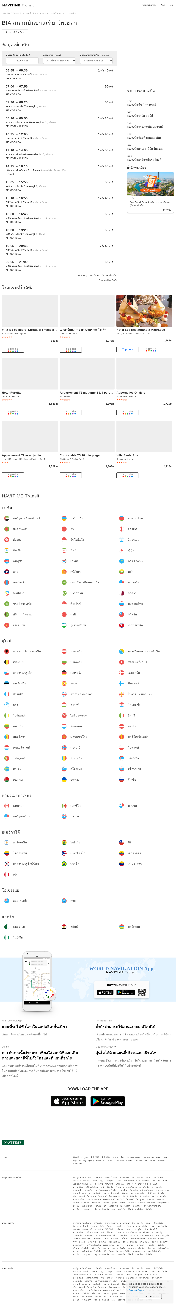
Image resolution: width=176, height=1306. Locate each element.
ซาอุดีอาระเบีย (141, 1184)
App (163, 5)
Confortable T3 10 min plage (80, 455)
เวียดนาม (120, 1187)
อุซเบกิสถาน (131, 1187)
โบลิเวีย (97, 1206)
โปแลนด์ (130, 1200)
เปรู (95, 1209)
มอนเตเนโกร (78, 1200)
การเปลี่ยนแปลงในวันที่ (18, 55)
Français (100, 1160)
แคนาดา (132, 1203)
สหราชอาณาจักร (138, 1193)
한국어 (116, 1157)
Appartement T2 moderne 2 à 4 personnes (89, 392)
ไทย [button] (172, 5)
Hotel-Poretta (11, 392)
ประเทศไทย (78, 1187)
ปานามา (151, 1203)
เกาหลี (118, 1181)
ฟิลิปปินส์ (109, 1184)
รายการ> (105, 55)
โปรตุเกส (140, 1200)
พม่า (154, 1181)
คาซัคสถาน (129, 1181)
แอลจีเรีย (121, 1209)
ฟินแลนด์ (115, 1193)
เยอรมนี (76, 1193)
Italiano (129, 1160)
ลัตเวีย (155, 1196)
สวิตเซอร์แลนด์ (147, 1190)
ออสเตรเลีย (104, 1209)
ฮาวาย (76, 1206)
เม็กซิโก (141, 1203)
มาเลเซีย (99, 1184)
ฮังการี (82, 1196)
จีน (133, 1178)
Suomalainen (142, 1160)
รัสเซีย (123, 1203)
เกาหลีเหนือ (144, 1187)
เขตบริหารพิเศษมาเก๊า (83, 1184)
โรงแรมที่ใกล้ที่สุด (15, 32)
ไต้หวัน (110, 1187)
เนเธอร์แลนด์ (109, 1200)
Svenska (162, 1160)
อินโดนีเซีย (158, 1178)
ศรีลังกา (145, 1181)
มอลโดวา (164, 1196)
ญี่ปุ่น (102, 1181)
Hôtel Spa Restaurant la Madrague (140, 329)
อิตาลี (125, 1196)
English (85, 1157)
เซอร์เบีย (160, 1200)
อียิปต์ (130, 1209)
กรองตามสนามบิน (95, 55)
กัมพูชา (110, 1181)
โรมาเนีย (150, 1200)
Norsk (152, 1160)
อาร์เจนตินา (87, 1206)
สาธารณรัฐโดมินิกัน (152, 1206)
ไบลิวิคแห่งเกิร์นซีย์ (156, 1193)
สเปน (106, 1193)
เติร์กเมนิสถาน (92, 1187)
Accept (150, 1296)
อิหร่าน (94, 1181)
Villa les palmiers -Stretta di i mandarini (30, 329)
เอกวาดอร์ (137, 1206)
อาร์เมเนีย (98, 1178)
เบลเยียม (123, 1190)
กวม (113, 1209)
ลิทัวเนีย (133, 1196)
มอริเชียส (139, 1209)
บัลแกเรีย (134, 1190)
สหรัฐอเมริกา (163, 1203)
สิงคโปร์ (153, 1184)
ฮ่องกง (149, 1178)
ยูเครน (115, 1203)
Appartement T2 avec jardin (21, 455)
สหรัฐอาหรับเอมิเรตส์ (82, 1178)
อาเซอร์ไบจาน (111, 1178)
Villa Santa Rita (127, 455)
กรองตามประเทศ (52, 55)
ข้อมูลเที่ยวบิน (149, 5)
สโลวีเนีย (85, 1203)
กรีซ (75, 1196)
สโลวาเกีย (96, 1203)
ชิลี (105, 1206)
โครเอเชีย (91, 1196)
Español (120, 1160)
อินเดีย (86, 1181)
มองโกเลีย (162, 1181)
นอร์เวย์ (120, 1200)
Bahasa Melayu (134, 1157)
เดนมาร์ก (86, 1193)
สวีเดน (76, 1203)
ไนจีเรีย (149, 1209)
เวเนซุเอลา (86, 1209)
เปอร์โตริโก (125, 1206)
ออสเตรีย (88, 1190)
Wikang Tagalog (86, 1160)
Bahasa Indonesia (152, 1157)
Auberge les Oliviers (130, 392)
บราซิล (76, 1209)
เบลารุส (106, 1203)
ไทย (123, 1157)
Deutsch (110, 1160)
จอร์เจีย (140, 1178)
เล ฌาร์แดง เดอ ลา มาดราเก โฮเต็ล (83, 329)
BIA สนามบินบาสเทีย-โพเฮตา (39, 23)
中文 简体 (106, 1157)
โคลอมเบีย (113, 1206)
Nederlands (78, 1164)
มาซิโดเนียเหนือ (94, 1200)
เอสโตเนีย (97, 1193)
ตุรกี (102, 1187)
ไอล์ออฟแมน (114, 1196)
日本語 (76, 1157)
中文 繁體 (95, 1157)
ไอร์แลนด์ (102, 1196)
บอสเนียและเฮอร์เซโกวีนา (106, 1190)
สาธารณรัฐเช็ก (162, 1190)
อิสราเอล (77, 1181)
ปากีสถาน (120, 1184)
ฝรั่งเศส (125, 1193)
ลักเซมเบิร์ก (145, 1196)
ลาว (138, 1181)
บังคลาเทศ (124, 1178)
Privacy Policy (136, 1290)
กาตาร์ (130, 1184)
